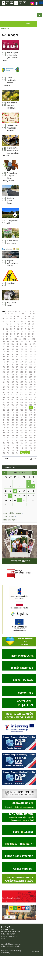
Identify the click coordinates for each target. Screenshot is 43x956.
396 (12, 432)
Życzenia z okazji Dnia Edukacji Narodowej (12, 128)
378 (4, 427)
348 (12, 417)
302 (21, 402)
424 (30, 440)
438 (21, 445)
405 (17, 435)
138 (4, 351)
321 (35, 407)
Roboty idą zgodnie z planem (10, 200)
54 (7, 326)
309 (17, 405)
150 (21, 354)
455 (26, 450)
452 (12, 450)
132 (12, 349)
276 (12, 394)
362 (4, 422)
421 (17, 440)
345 (35, 415)
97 (32, 336)
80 (3, 334)
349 (17, 417)
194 (4, 369)
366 (21, 422)
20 (14, 316)
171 (8, 362)
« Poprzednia (12, 311)
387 (8, 430)
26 (3, 318)
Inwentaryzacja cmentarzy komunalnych (12, 105)
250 (4, 387)
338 (4, 415)
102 (20, 339)
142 (21, 351)
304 (30, 402)
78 (29, 331)
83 (14, 334)
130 (4, 349)
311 (26, 405)
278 (21, 394)
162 (4, 359)
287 (26, 397)
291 (8, 399)
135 (26, 349)
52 (32, 324)
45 (7, 324)
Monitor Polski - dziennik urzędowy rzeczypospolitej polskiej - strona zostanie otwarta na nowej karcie (19, 788)
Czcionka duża (24, 3)
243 (8, 384)
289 (35, 397)
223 (26, 377)
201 (35, 369)
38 (14, 321)
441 (35, 445)
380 (12, 427)
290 (4, 399)
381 (17, 427)
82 (10, 334)
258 (4, 389)
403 (8, 435)
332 (12, 412)
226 (4, 379)
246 (21, 384)
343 (26, 415)
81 (7, 334)
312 (30, 405)
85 (21, 334)
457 (35, 450)
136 (30, 349)
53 (3, 326)
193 (35, 367)
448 (30, 448)
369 (35, 422)
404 (12, 435)
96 (29, 336)
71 (3, 331)
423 (26, 440)
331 (8, 412)
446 (21, 448)
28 (10, 318)
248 (30, 384)
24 (29, 316)
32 (25, 318)
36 (7, 321)
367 (26, 422)
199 (26, 369)
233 (35, 379)
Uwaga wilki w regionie (11, 303)
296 (30, 399)
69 (29, 329)
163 (8, 359)
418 (4, 440)
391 (26, 430)
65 (14, 329)
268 (12, 392)
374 (21, 425)
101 (15, 339)
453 (17, 450)
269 (17, 392)
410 (4, 437)
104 (29, 339)
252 (12, 387)
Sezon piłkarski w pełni (12, 221)
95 (25, 336)
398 (21, 432)
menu (27, 23)
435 (8, 445)
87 (29, 334)
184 (30, 364)
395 (8, 432)
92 (14, 336)
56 (14, 326)
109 (17, 341)
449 (35, 448)
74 (14, 331)
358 (21, 420)
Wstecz (7, 458)
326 (21, 410)
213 (17, 374)
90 (7, 336)
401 (35, 432)
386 (4, 430)
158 (21, 356)
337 (35, 412)
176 (30, 362)
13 (23, 313)
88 (32, 334)
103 (24, 339)
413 (17, 437)
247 (26, 384)
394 (4, 432)
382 (21, 427)
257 (35, 387)
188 (12, 367)
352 (30, 417)
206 (21, 372)
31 (21, 318)
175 (26, 362)
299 (8, 402)
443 (8, 448)
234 (4, 382)
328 (30, 410)
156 (12, 356)
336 (30, 412)
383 (26, 427)
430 (21, 443)
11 (15, 313)
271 (26, 392)
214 (21, 374)
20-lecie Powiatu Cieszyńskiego (12, 241)
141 (17, 351)
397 (17, 432)
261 (17, 389)
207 (26, 372)
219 (8, 377)
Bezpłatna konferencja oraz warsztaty (12, 263)
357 (17, 420)
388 (12, 430)
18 (7, 316)
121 (34, 344)
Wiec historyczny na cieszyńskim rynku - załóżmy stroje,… (10, 56)
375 (26, 425)
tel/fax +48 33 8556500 (8, 934)
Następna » (25, 453)
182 (21, 364)
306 (4, 405)
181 (17, 364)
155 (8, 356)
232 (30, 379)
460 (12, 453)
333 (17, 412)
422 (21, 440)
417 (35, 437)
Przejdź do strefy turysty (41, 34)
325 (17, 410)
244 (12, 384)
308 (12, 405)
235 (8, 382)
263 (26, 389)
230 (21, 379)
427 (8, 443)
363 (8, 422)
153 (35, 354)
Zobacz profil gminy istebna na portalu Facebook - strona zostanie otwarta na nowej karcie (36, 3)
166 (21, 359)
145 (35, 351)
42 (29, 321)
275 (8, 394)
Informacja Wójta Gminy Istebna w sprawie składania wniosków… (10, 152)
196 (12, 369)
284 (12, 397)
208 (30, 372)
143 (26, 351)
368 (30, 422)
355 (8, 420)
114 (4, 344)
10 (12, 313)
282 (4, 397)
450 (4, 450)
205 (17, 372)
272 (30, 392)
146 (4, 354)
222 (21, 377)
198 (21, 369)
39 (18, 321)
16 (34, 313)
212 (12, 374)
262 (21, 389)
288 (30, 397)
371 (8, 425)
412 (12, 437)
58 (21, 326)
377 (35, 425)
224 (30, 377)
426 (4, 443)
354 (4, 420)
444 (12, 448)
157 (17, 356)
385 (35, 427)
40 (21, 321)
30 (18, 318)
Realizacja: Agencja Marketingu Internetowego (11, 952)
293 (17, 399)
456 (30, 450)
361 (35, 420)
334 (21, 412)
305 (35, 402)
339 (8, 415)
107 (8, 341)
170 (4, 362)
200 (30, 369)
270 (21, 392)
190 (21, 367)
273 (35, 392)
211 (8, 374)
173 (17, 362)
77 (25, 331)
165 (17, 359)
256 (30, 387)
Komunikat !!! (11, 283)
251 (8, 387)
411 (8, 437)
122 (4, 346)
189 (17, 367)
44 (3, 324)
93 (18, 336)
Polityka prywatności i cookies (10, 946)
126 (21, 346)
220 (12, 377)
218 (4, 377)
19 (10, 316)
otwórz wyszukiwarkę (39, 15)
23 (25, 316)
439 (26, 445)
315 (8, 407)
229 (17, 379)
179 (8, 364)
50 (25, 324)
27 (7, 318)
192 (30, 367)
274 (4, 394)
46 (10, 324)
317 (17, 407)
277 (17, 394)
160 (30, 356)
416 (30, 437)
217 (35, 374)
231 (26, 379)
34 (32, 318)
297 (35, 399)
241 (35, 382)
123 (8, 346)
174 (21, 362)
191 (26, 367)
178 (4, 364)
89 (3, 336)
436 (12, 445)
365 (17, 422)
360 (30, 420)
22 (21, 316)
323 (8, 410)
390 (21, 430)
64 (10, 329)
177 (35, 362)
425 (35, 440)
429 (17, 443)
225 (35, 377)
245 (17, 384)
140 (12, 351)
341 (17, 415)
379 (8, 427)
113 (34, 341)
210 (4, 374)
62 (3, 329)
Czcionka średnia (20, 3)
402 (4, 435)
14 (26, 313)
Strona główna (4, 3)
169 (35, 359)
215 (26, 374)
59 (25, 326)
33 (29, 318)
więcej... (3, 938)
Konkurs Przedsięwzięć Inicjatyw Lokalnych (9, 81)
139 (8, 351)
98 (3, 339)
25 (32, 316)
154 (4, 356)
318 (21, 407)
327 (26, 410)
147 (8, 354)
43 (32, 321)
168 (30, 359)
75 (18, 331)
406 (21, 435)
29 (14, 318)
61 (32, 326)
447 (26, 448)
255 (26, 387)
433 (35, 443)
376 (30, 425)
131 (8, 349)
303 (26, 402)
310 (21, 405)
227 (8, 379)
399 (26, 432)
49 (21, 324)
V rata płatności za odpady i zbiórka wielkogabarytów (10, 177)
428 (12, 443)
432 (30, 443)
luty (4, 473)
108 (12, 341)
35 (3, 321)
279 (26, 394)
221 (17, 377)
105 (33, 339)
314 (4, 407)
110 (21, 341)
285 (17, 397)
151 (26, 354)
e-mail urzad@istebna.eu (9, 936)
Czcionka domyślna (16, 3)
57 (18, 326)
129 (35, 346)
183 (26, 364)
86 (25, 334)
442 (4, 448)
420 (12, 440)
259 (8, 389)
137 (35, 349)
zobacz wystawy (9, 516)
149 (17, 354)
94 (21, 336)
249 (35, 384)
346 (4, 417)
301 (17, 402)
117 (17, 344)
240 (30, 382)
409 (35, 435)
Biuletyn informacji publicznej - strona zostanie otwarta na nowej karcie (19, 566)
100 (11, 339)
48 (18, 324)
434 (4, 445)
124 (12, 346)
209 (35, 372)
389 (17, 430)
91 (10, 336)
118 (21, 344)
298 (4, 402)
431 (26, 443)
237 (17, 382)
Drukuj (35, 458)
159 (26, 356)
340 (12, 415)
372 (12, 425)
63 (7, 329)
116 (12, 344)
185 (35, 364)
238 (21, 382)
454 (21, 450)
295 (26, 399)
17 (3, 316)
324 (12, 410)
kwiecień (34, 473)
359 (26, 420)
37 (10, 321)
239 (26, 382)
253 (17, 387)
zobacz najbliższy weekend (13, 513)
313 (35, 405)
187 (8, 367)
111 (26, 341)
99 (7, 339)
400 (30, 432)
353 (35, 417)
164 (12, 359)
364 (12, 422)
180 (12, 364)
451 (8, 450)
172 (12, 362)
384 (30, 427)
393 (35, 430)
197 (17, 369)
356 (12, 420)
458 (4, 453)
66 (18, 329)
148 (12, 354)
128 (30, 346)
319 (26, 407)
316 (12, 407)
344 (30, 415)
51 (29, 324)
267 (8, 392)
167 (26, 359)
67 (21, 329)
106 (4, 341)
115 (8, 344)
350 (21, 417)
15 (30, 313)
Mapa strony (12, 3)
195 (8, 369)
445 (17, 448)
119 (25, 344)
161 (35, 356)
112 (30, 341)
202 (4, 372)
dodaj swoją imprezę (11, 520)
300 (12, 402)
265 (35, 389)
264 (30, 389)
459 (8, 453)
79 (32, 331)
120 (30, 344)
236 (12, 382)
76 (21, 331)
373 (17, 425)
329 (35, 410)
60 (29, 326)
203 (8, 372)
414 (21, 437)
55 (10, 326)
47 (14, 324)
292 (12, 399)
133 (17, 349)
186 (4, 367)
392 (30, 430)
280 (30, 394)
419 (8, 440)
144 (30, 351)
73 (10, 331)
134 (21, 349)
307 (8, 405)
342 (21, 415)
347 (8, 417)
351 (26, 417)
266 (4, 392)
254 (21, 387)
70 (32, 329)
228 (12, 379)
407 (26, 435)
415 (26, 437)
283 (8, 397)
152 (30, 354)
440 (30, 445)
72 (7, 331)
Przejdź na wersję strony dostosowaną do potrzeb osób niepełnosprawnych (7, 3)
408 (30, 435)
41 (25, 321)
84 (18, 334)
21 (18, 316)
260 (12, 389)
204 (12, 372)
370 (4, 425)
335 (26, 412)
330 (4, 412)
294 (21, 399)
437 (17, 445)
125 (17, 346)
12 (19, 313)
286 (21, 397)
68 (25, 329)
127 (26, 346)
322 (4, 410)
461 (17, 453)
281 (35, 394)
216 (30, 374)
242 (4, 384)
